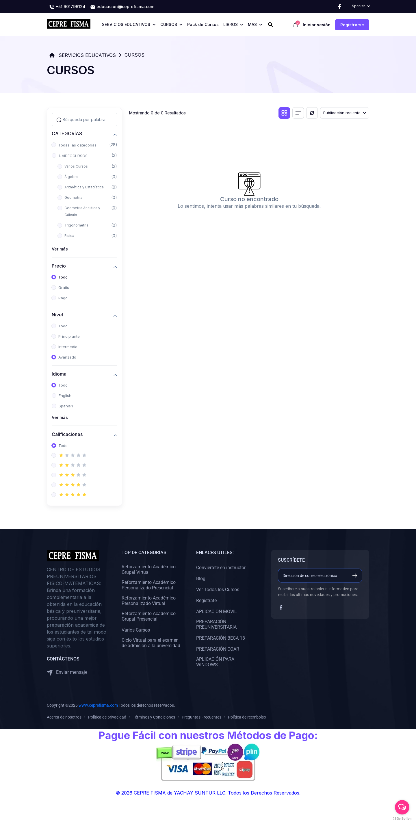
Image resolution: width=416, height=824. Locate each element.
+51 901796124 (67, 7)
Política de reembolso (247, 717)
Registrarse (352, 24)
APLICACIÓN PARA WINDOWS (215, 661)
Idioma (59, 374)
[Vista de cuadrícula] (284, 113)
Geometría (73, 197)
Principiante (69, 336)
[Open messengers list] (402, 807)
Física (69, 235)
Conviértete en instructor (221, 567)
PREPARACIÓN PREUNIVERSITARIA (216, 624)
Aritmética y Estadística (84, 187)
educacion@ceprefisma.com (122, 7)
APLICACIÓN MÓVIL (216, 611)
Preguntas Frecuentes (201, 717)
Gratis (63, 287)
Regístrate (206, 600)
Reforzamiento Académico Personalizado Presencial (149, 585)
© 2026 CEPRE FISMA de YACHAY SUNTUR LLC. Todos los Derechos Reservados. (208, 793)
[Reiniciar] (312, 113)
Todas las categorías (77, 145)
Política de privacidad (107, 717)
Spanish (66, 406)
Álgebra (71, 177)
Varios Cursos (76, 166)
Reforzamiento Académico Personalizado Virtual (149, 600)
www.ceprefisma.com (98, 705)
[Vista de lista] (298, 113)
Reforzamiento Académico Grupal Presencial (149, 616)
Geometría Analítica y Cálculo (82, 211)
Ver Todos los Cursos (217, 589)
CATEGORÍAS (67, 133)
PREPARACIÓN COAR (217, 649)
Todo (63, 277)
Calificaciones (67, 434)
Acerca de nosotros (64, 717)
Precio (59, 266)
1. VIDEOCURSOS (73, 156)
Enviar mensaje (67, 672)
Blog (200, 578)
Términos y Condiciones (154, 717)
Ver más (60, 248)
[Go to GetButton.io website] (402, 818)
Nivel (57, 315)
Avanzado (67, 357)
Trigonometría (76, 225)
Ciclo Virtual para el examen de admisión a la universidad (151, 642)
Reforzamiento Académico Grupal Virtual (149, 569)
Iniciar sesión (316, 24)
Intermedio (67, 346)
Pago (63, 298)
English (65, 395)
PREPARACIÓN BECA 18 (220, 638)
